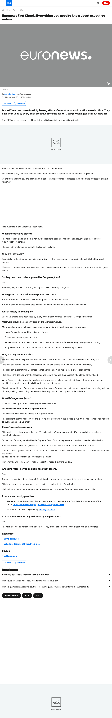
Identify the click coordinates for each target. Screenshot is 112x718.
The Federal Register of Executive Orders (21, 544)
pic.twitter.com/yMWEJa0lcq (51, 504)
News (8, 10)
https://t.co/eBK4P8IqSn (24, 504)
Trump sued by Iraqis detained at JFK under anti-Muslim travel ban (30, 581)
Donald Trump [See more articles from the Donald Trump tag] (11, 596)
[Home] (3, 10)
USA (21, 10)
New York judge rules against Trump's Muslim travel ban (25, 575)
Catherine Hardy (10, 94)
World (15, 10)
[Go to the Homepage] (9, 3)
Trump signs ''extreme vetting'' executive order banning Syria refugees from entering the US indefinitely (45, 587)
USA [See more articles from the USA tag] (27, 596)
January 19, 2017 (46, 509)
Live (106, 3)
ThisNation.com (9, 556)
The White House (10, 538)
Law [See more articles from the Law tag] (38, 596)
